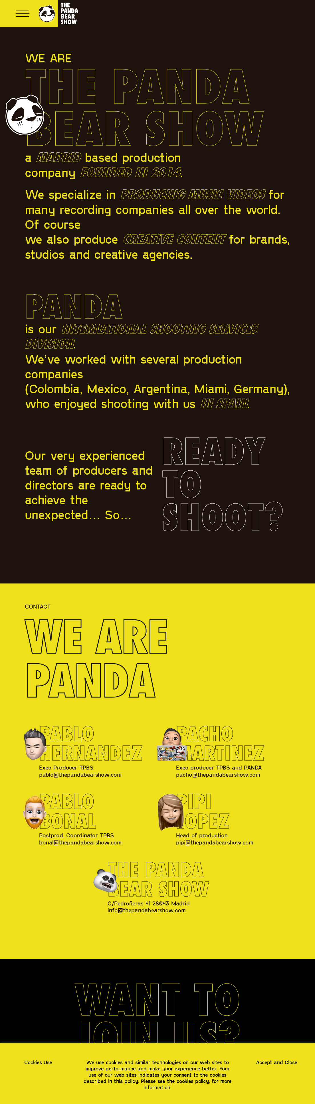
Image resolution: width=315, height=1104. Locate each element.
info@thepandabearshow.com (147, 910)
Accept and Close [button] (276, 1062)
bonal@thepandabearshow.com (80, 842)
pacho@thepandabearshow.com (218, 774)
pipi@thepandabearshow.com (214, 842)
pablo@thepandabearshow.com (80, 774)
